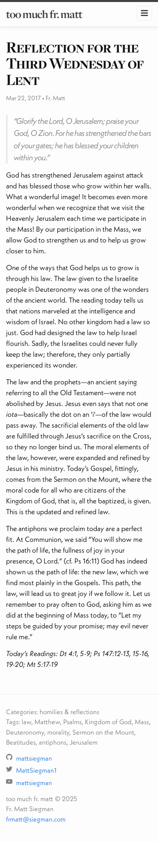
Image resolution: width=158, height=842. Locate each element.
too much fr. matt (44, 14)
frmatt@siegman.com (36, 819)
